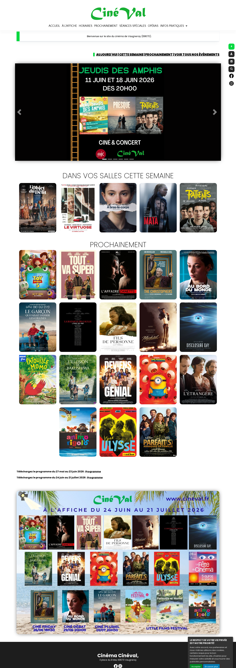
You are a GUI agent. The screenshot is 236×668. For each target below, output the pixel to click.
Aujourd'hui (106, 54)
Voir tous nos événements (196, 54)
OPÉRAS (153, 19)
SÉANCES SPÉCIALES (132, 19)
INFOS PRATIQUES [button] (172, 19)
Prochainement (158, 54)
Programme (93, 471)
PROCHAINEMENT (106, 19)
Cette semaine (131, 54)
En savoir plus (211, 660)
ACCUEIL (54, 19)
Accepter (196, 660)
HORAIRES (85, 19)
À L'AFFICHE (69, 19)
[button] (20, 112)
